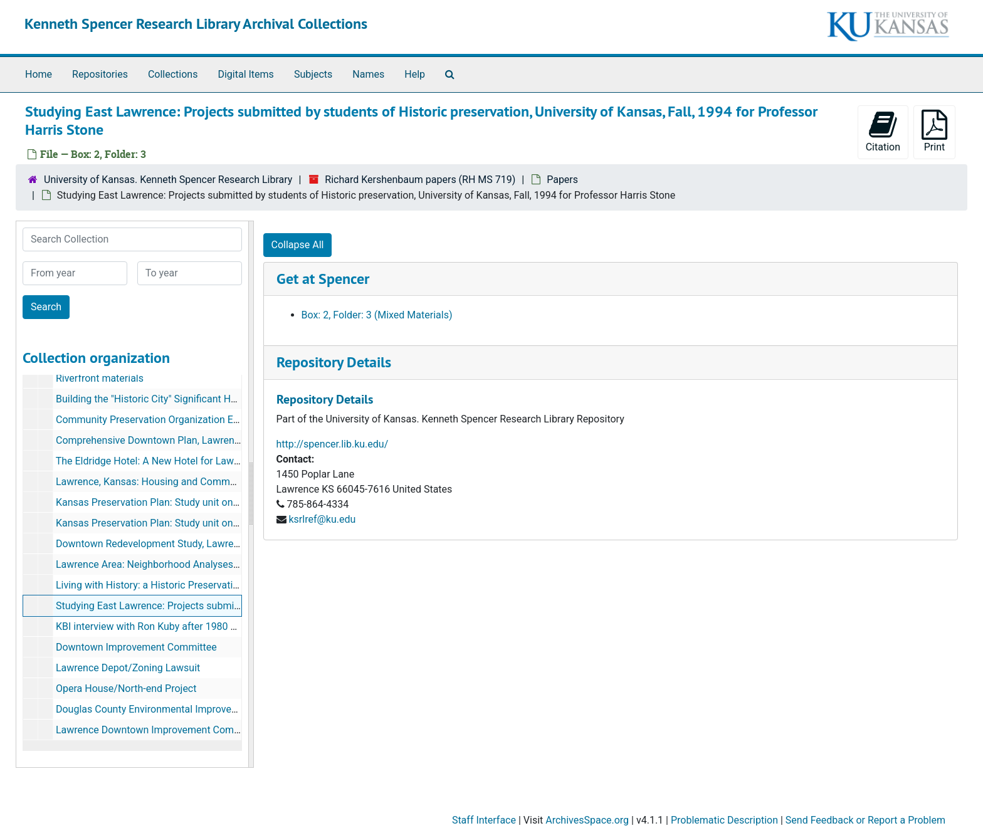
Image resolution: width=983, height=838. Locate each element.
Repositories (100, 74)
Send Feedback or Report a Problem (865, 820)
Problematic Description (724, 820)
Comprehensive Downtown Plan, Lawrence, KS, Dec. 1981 (183, 440)
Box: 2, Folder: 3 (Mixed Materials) (377, 315)
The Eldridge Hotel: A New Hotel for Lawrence (157, 461)
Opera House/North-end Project (126, 688)
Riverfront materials (100, 378)
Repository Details (333, 362)
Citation (883, 131)
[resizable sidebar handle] (250, 494)
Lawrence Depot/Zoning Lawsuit (128, 668)
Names (368, 74)
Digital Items (245, 74)
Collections (173, 74)
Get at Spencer (322, 278)
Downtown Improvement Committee (136, 647)
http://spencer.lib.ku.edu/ (332, 444)
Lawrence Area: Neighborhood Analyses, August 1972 (175, 564)
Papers (562, 180)
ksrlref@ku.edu (321, 519)
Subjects (313, 74)
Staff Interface (484, 820)
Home (38, 74)
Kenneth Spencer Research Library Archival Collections (195, 23)
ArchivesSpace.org (587, 820)
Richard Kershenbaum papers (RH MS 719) (420, 180)
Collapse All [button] (297, 245)
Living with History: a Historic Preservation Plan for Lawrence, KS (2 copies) (223, 585)
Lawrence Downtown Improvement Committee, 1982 (173, 730)
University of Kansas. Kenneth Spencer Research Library (168, 180)
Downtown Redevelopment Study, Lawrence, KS (161, 544)
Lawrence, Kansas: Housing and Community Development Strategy (204, 482)
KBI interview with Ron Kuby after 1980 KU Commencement (188, 626)
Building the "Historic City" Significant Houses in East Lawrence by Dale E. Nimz (231, 399)
